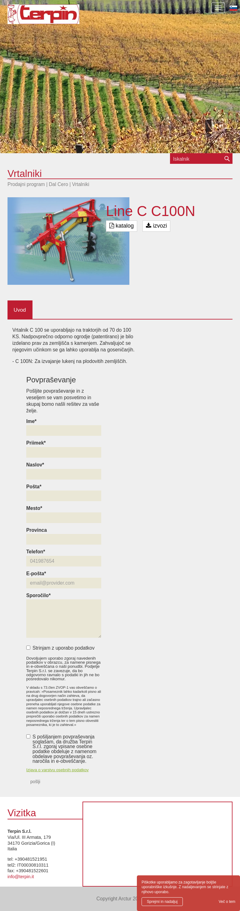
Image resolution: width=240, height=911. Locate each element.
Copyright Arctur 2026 (120, 898)
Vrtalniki (80, 184)
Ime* (31, 421)
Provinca (36, 530)
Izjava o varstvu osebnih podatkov (57, 770)
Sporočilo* (38, 595)
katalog (121, 226)
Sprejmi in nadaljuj (162, 901)
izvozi (156, 226)
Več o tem (227, 901)
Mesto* (34, 508)
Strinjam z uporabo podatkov (60, 648)
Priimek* (36, 442)
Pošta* (34, 486)
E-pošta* (36, 573)
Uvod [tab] (20, 310)
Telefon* (35, 551)
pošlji (35, 781)
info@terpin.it (21, 876)
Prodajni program (26, 184)
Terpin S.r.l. (54, 17)
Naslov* (35, 464)
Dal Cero (58, 184)
